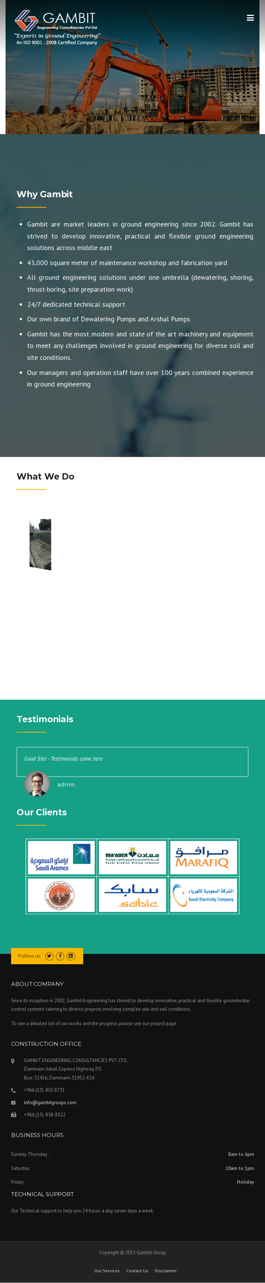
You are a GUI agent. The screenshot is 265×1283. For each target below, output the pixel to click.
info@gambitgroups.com (50, 1102)
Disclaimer (166, 1271)
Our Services (107, 1271)
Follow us (29, 956)
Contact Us (137, 1271)
